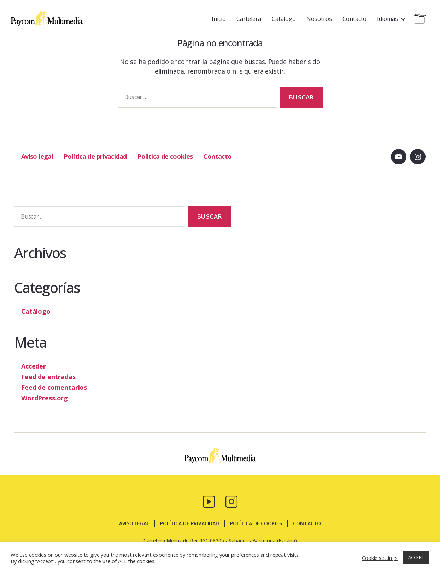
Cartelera (248, 19)
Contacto (354, 19)
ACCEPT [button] (416, 557)
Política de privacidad (95, 156)
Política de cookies (164, 156)
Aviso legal (37, 156)
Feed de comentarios (54, 387)
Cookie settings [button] (380, 558)
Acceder (33, 366)
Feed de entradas (48, 376)
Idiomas (387, 19)
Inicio (219, 19)
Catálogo (284, 19)
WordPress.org (44, 398)
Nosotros (319, 19)
